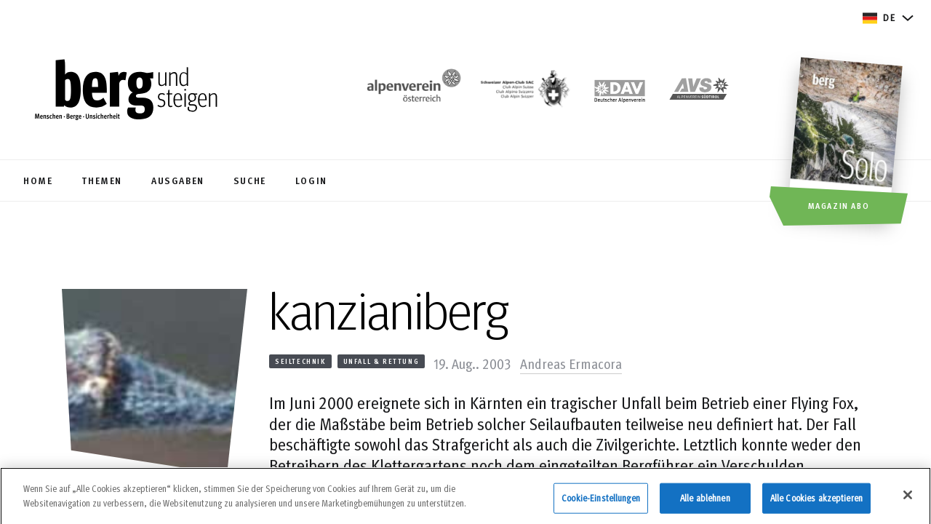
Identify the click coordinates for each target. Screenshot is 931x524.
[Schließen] (908, 501)
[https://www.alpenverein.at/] (411, 91)
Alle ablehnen (705, 503)
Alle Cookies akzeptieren (816, 503)
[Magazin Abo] (848, 143)
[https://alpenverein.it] (699, 91)
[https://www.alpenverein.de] (619, 91)
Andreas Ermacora (571, 363)
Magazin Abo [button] (839, 205)
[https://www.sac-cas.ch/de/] (523, 91)
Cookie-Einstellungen (601, 503)
